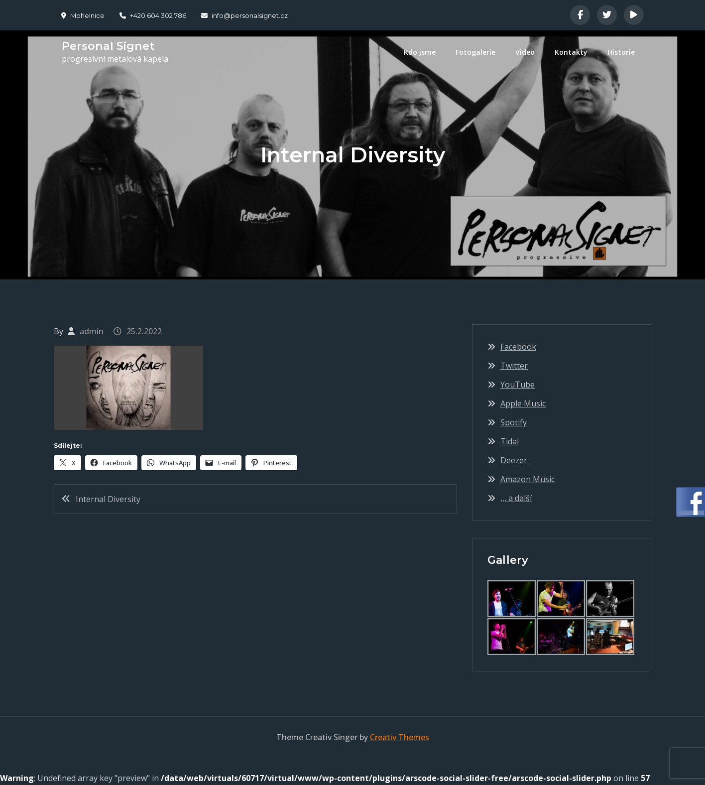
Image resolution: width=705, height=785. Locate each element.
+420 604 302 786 (152, 15)
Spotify (513, 422)
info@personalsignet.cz (244, 15)
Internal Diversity (108, 499)
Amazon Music (527, 479)
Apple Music (523, 403)
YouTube (517, 384)
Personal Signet (106, 46)
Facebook (518, 346)
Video (525, 52)
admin (92, 331)
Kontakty (571, 52)
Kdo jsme (420, 52)
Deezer (513, 460)
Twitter (514, 365)
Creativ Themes (399, 737)
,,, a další (516, 498)
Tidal (509, 441)
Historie (621, 52)
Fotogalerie (475, 52)
